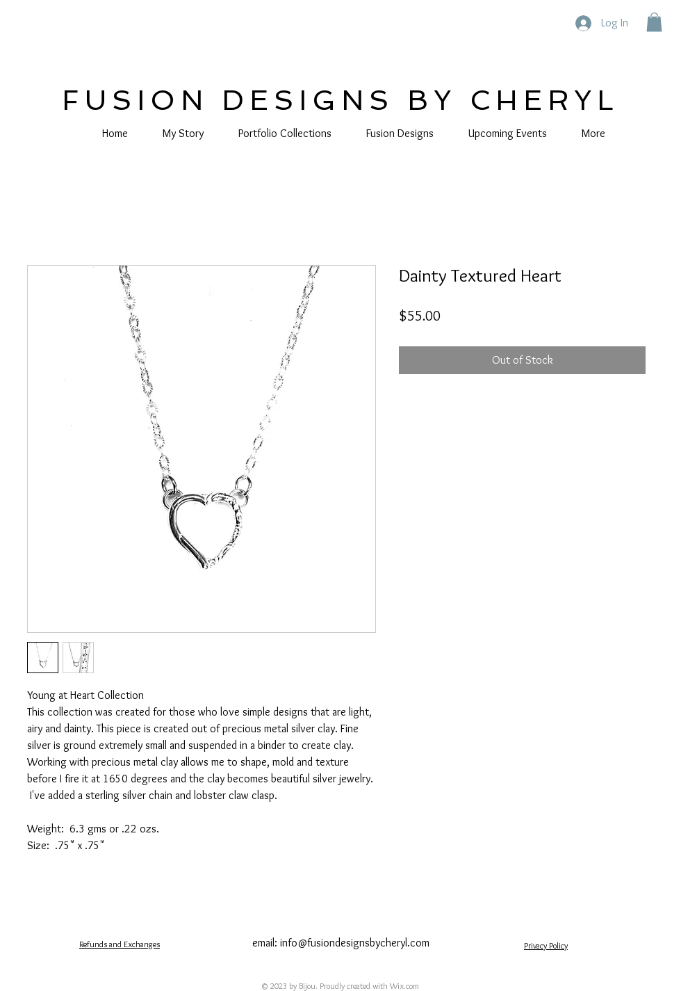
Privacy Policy (546, 945)
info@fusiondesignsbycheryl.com (354, 942)
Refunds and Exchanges (119, 944)
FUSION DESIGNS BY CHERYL (340, 100)
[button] (654, 22)
